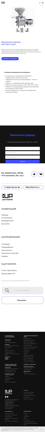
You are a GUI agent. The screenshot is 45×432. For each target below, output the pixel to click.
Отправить (22, 161)
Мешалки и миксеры (28, 355)
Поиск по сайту (22, 290)
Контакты (5, 224)
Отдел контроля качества (9, 413)
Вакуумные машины (9, 350)
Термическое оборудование (30, 343)
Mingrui (6, 359)
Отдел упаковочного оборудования (11, 421)
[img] (7, 290)
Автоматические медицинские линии (12, 354)
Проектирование (9, 378)
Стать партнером (9, 270)
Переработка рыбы (9, 373)
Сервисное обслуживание (30, 373)
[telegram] (5, 397)
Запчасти (26, 372)
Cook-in (6, 348)
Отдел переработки (8, 416)
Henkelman (7, 357)
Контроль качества (10, 253)
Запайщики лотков (9, 352)
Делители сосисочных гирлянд (31, 346)
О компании (6, 218)
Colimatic (7, 344)
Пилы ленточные (27, 338)
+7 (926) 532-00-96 (12, 187)
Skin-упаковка (8, 347)
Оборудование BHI (28, 369)
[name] (22, 148)
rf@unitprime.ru (32, 187)
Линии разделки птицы (10, 371)
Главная (4, 215)
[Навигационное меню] (42, 3)
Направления (7, 221)
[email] (22, 157)
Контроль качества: (28, 366)
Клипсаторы (26, 350)
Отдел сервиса (27, 371)
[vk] (7, 397)
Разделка (7, 376)
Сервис (4, 256)
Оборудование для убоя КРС (11, 368)
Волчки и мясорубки (28, 360)
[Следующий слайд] (41, 16)
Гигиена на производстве (10, 382)
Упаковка (5, 244)
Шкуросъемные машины (29, 361)
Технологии (6, 250)
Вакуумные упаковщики (10, 342)
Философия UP (8, 274)
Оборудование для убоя (10, 370)
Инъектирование (27, 345)
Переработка (7, 247)
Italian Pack (7, 339)
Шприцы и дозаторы (28, 358)
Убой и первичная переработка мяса (11, 365)
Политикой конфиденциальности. (15, 430)
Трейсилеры (7, 340)
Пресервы (7, 379)
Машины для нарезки (29, 342)
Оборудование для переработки (30, 395)
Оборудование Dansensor (29, 367)
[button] (39, 2)
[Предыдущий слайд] (4, 16)
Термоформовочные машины (11, 345)
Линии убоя (8, 367)
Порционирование (9, 375)
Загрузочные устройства (29, 348)
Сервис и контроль (30, 364)
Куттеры (25, 353)
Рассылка (21, 300)
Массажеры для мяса (28, 356)
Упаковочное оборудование (9, 336)
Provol (6, 358)
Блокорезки (26, 351)
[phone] (22, 152)
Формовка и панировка (29, 340)
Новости (25, 413)
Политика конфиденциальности (15, 280)
